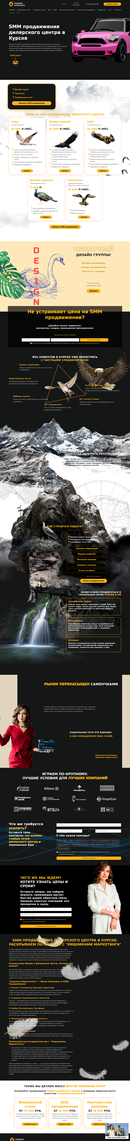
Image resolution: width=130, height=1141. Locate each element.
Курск (64, 4)
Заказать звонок (112, 4)
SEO (49, 10)
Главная (12, 10)
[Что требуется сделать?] (46, 909)
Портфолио (102, 10)
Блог (110, 10)
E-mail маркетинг (112, 845)
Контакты (117, 10)
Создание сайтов (39, 10)
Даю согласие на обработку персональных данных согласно (66, 343)
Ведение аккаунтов (86, 554)
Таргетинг (115, 841)
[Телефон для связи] (69, 831)
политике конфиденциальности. (88, 343)
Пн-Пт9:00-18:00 (76, 4)
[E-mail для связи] (108, 831)
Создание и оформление (87, 548)
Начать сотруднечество (93, 581)
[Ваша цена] (65, 340)
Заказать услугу (30, 1124)
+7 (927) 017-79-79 (92, 4)
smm (18, 13)
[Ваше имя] (89, 825)
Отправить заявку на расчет (46, 926)
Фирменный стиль (24, 10)
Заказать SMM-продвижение (32, 91)
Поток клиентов (63, 849)
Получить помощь (94, 340)
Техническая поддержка (86, 10)
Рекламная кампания (86, 559)
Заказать (27, 171)
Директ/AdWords (64, 845)
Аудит (86, 532)
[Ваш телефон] (36, 340)
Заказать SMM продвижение (65, 227)
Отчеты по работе (87, 570)
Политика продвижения (100, 841)
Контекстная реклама (67, 10)
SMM (55, 10)
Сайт (59, 841)
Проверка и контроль (86, 565)
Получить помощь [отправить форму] (88, 858)
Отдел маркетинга (97, 845)
